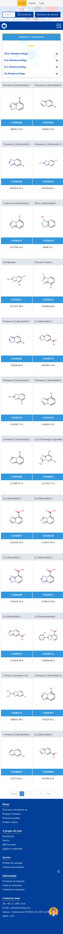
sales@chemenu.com (20, 908)
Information (9, 875)
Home (5, 804)
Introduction (8, 836)
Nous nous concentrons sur (15, 809)
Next (48, 793)
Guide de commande (12, 885)
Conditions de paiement (13, 889)
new (31, 45)
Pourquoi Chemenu (11, 814)
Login (41, 3)
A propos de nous (12, 830)
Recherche (24, 14)
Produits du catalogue (12, 863)
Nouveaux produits (11, 818)
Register (32, 3)
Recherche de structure (47, 14)
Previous (14, 793)
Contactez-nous (11, 898)
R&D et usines (9, 844)
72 (41, 793)
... (35, 793)
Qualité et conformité (12, 849)
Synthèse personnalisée (13, 867)
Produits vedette (10, 822)
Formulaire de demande (13, 881)
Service (5, 840)
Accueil (22, 3)
